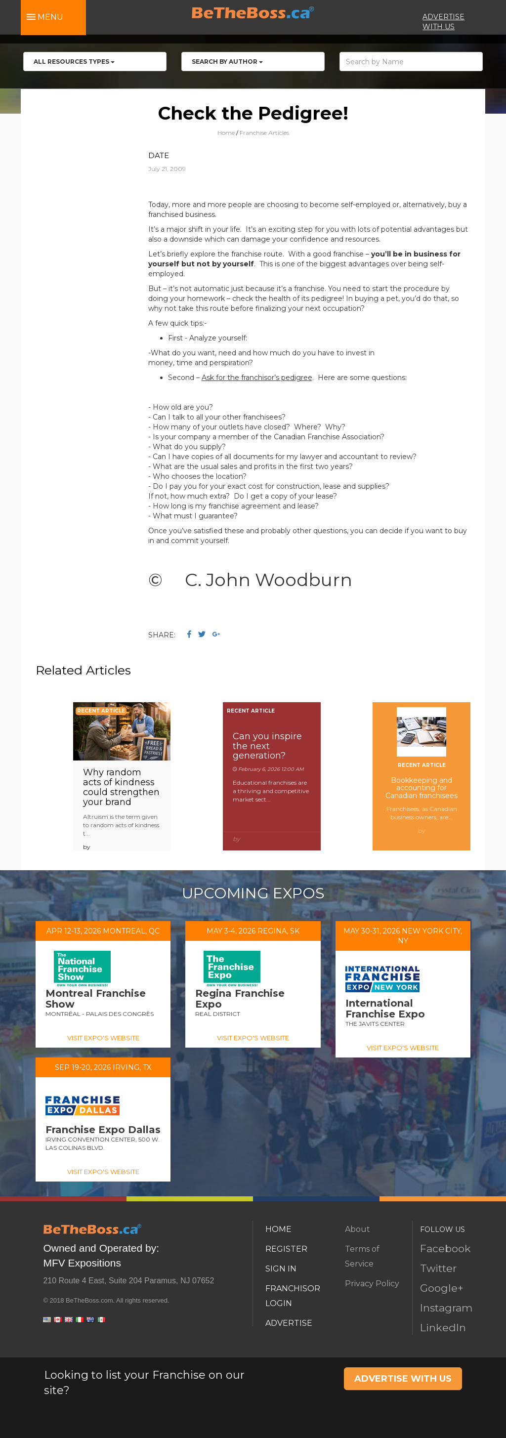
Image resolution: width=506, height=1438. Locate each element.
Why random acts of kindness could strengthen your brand (121, 787)
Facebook (445, 1248)
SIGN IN (280, 1268)
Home (226, 132)
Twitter (438, 1268)
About (357, 1229)
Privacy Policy (372, 1283)
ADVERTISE (288, 1323)
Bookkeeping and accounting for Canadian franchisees (421, 788)
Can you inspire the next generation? (267, 746)
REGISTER (286, 1249)
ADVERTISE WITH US (403, 1378)
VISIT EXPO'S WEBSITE (103, 1038)
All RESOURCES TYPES (74, 61)
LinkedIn (443, 1327)
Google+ (442, 1288)
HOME (278, 1229)
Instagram (446, 1308)
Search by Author (227, 61)
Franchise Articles (264, 132)
